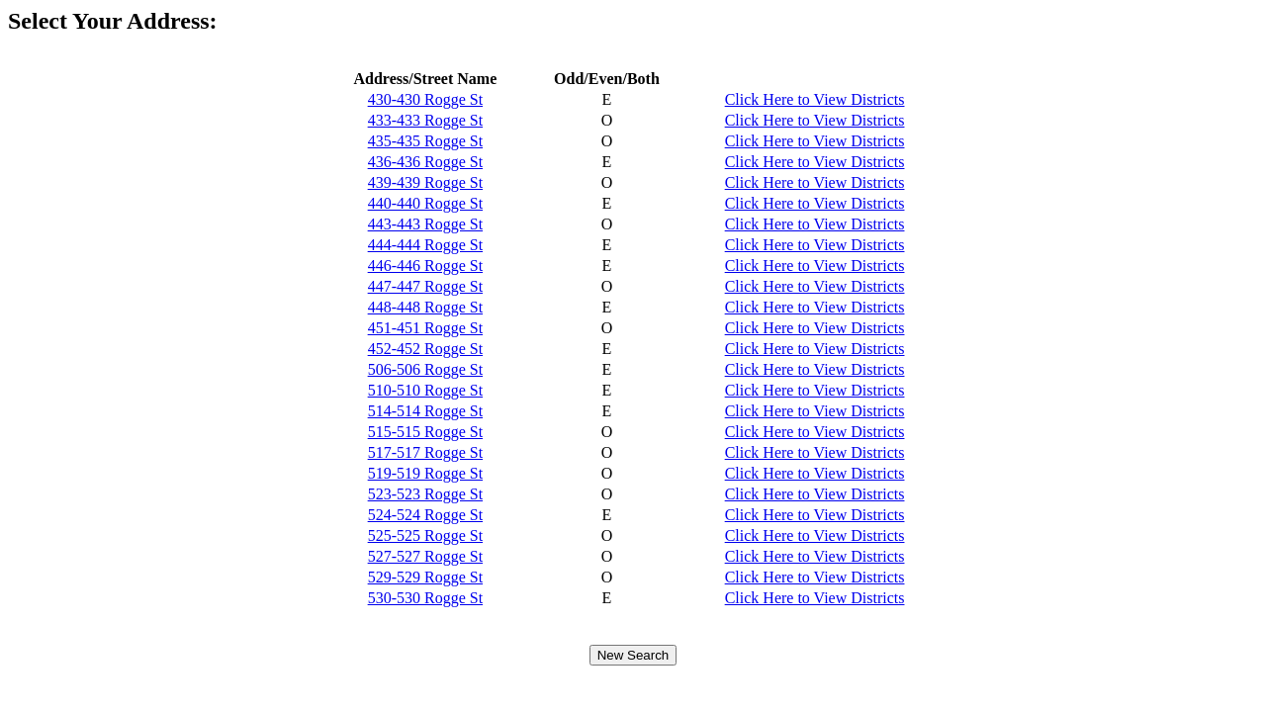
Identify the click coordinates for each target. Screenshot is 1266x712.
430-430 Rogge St (425, 99)
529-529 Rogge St (425, 577)
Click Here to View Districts (815, 99)
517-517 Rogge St (425, 452)
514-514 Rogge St (425, 410)
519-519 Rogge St (425, 473)
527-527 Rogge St (425, 556)
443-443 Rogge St (425, 224)
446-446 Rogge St (425, 265)
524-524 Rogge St (425, 514)
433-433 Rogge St (425, 120)
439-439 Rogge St (425, 182)
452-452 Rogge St (425, 348)
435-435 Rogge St (425, 141)
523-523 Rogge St (425, 494)
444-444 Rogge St (425, 244)
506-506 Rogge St (425, 369)
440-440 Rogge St (425, 203)
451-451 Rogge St (425, 327)
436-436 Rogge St (425, 161)
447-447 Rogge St (425, 286)
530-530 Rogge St (425, 597)
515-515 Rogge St (425, 431)
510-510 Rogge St (425, 390)
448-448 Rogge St (425, 307)
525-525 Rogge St (425, 535)
